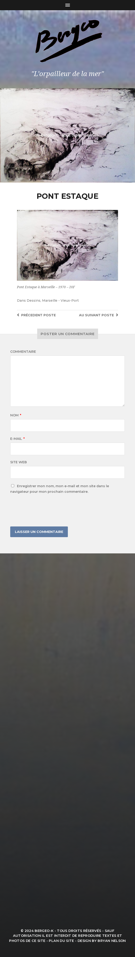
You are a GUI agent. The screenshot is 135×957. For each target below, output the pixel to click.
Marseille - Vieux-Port (60, 300)
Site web (18, 462)
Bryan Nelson (112, 941)
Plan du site (61, 941)
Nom (15, 415)
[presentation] (45, 510)
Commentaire (23, 351)
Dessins (33, 300)
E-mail (17, 439)
